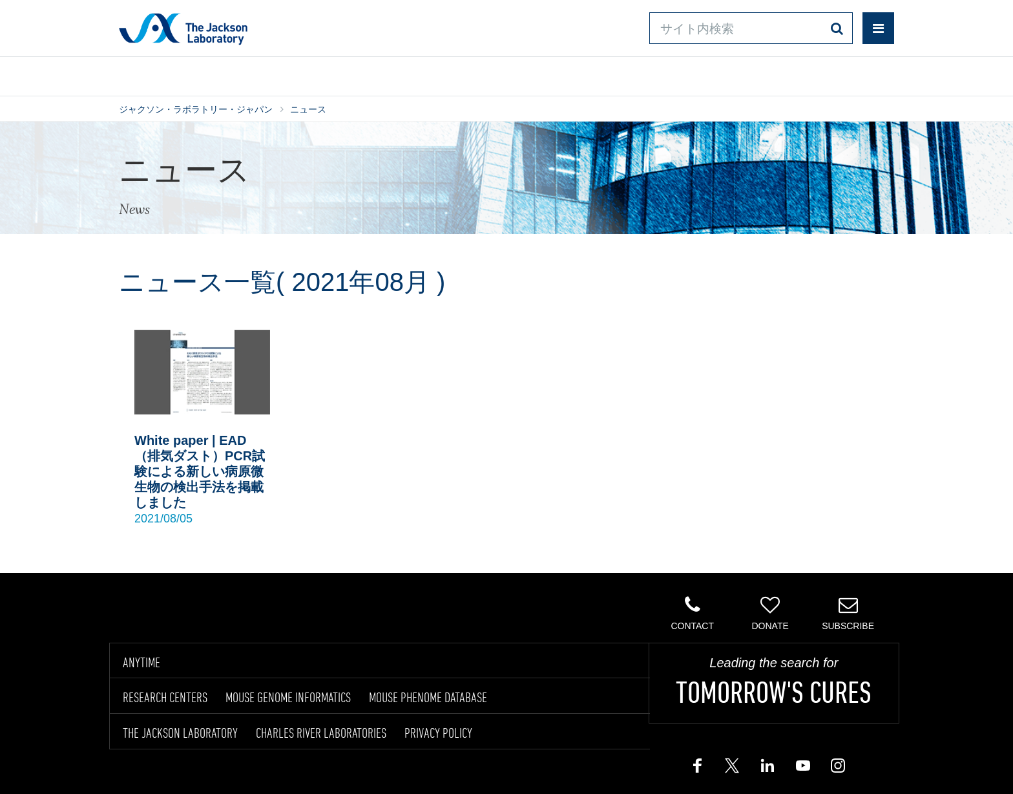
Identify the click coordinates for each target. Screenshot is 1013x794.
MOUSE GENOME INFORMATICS (288, 697)
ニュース (308, 109)
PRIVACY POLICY (438, 732)
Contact (692, 613)
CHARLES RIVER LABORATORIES (321, 732)
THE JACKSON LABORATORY (180, 732)
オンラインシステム (468, 73)
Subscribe (848, 613)
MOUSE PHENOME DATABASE (428, 697)
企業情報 (838, 73)
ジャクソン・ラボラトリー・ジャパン (196, 109)
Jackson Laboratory (183, 28)
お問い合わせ (616, 73)
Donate (770, 613)
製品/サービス (179, 73)
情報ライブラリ (316, 73)
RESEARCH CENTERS (165, 697)
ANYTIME (141, 662)
